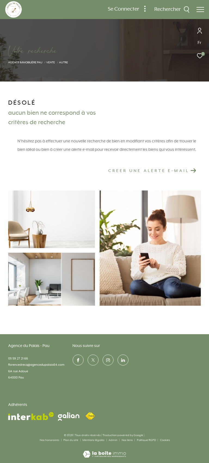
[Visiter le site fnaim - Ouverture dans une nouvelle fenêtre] (90, 416)
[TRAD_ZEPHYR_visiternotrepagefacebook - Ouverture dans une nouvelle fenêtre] (77, 360)
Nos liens (127, 440)
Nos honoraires (49, 440)
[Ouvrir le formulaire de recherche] (172, 10)
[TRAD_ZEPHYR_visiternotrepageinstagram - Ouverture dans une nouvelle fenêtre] (107, 360)
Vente (50, 62)
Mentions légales (93, 440)
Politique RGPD (146, 440)
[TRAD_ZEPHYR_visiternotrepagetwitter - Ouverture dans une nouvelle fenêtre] (92, 360)
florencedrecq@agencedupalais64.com (36, 365)
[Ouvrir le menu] (200, 9)
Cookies (165, 440)
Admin (113, 440)
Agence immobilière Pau (25, 62)
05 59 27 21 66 (18, 358)
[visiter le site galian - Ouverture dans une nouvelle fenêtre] (68, 416)
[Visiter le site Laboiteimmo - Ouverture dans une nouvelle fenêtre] (104, 451)
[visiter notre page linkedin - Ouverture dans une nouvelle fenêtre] (122, 360)
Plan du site (71, 440)
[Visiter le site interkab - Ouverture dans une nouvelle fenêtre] (31, 416)
